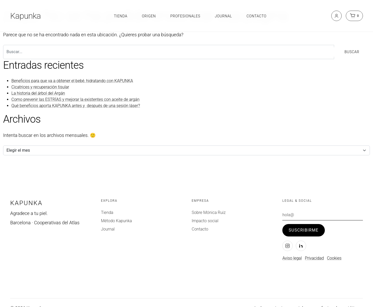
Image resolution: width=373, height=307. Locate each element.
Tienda (120, 16)
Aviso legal (292, 258)
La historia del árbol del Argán (38, 93)
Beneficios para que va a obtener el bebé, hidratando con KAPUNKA (72, 80)
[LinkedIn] (301, 246)
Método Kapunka (116, 220)
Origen (149, 16)
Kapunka (25, 16)
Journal (223, 16)
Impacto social (205, 220)
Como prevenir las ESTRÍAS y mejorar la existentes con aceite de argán (75, 99)
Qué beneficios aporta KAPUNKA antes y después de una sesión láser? (75, 105)
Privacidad (314, 258)
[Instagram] (287, 246)
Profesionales (185, 16)
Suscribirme (303, 230)
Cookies (334, 258)
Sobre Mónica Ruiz (209, 212)
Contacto (257, 16)
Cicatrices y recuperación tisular (40, 87)
